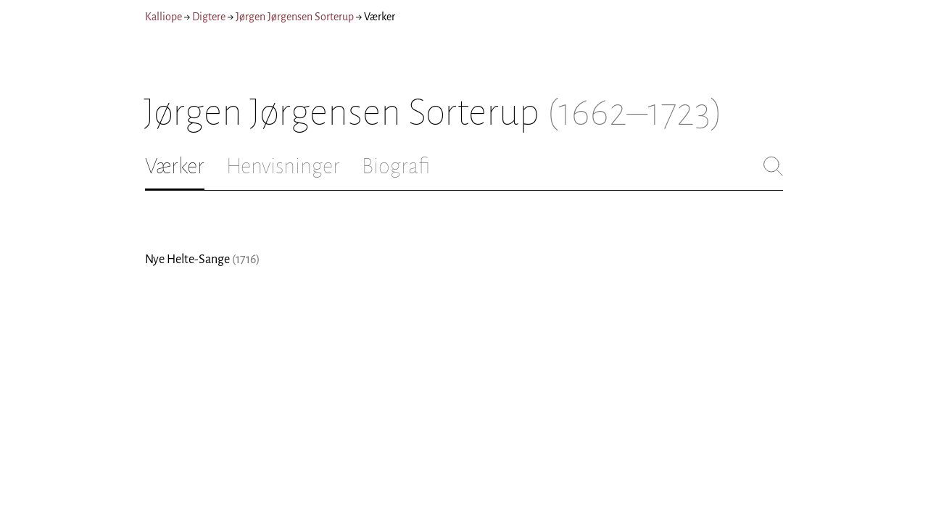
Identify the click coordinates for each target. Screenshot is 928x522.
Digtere (208, 16)
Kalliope (163, 16)
